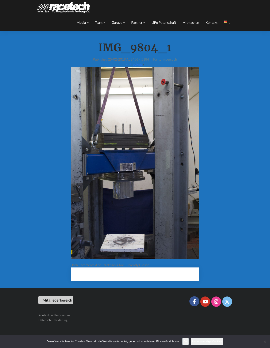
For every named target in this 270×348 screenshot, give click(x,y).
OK (186, 341)
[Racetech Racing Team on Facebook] (194, 301)
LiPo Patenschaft (163, 22)
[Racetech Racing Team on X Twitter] (227, 301)
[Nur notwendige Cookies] (265, 341)
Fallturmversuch (165, 59)
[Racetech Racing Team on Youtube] (205, 301)
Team (100, 22)
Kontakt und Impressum (54, 315)
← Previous (134, 64)
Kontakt (211, 22)
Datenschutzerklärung (53, 320)
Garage (118, 22)
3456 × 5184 (140, 59)
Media (83, 22)
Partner (138, 22)
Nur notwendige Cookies (207, 341)
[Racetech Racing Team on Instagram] (216, 301)
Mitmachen (190, 22)
